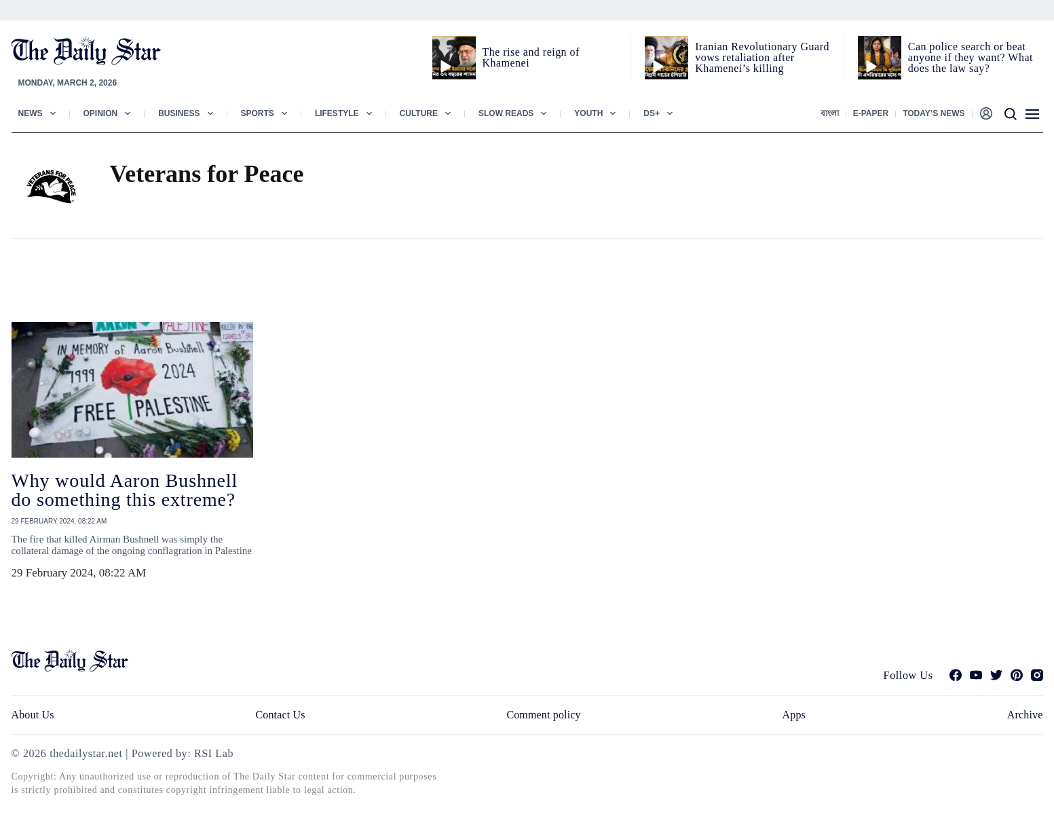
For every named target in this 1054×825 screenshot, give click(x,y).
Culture (419, 113)
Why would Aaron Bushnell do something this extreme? (125, 490)
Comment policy (543, 714)
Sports (257, 113)
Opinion (100, 113)
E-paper (870, 113)
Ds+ (651, 113)
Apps (794, 714)
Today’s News (933, 113)
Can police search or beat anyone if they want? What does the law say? (970, 57)
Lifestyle (337, 113)
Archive (1025, 714)
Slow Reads (505, 113)
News (30, 113)
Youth (588, 113)
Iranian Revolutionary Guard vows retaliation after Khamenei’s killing (762, 57)
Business (179, 113)
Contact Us (280, 714)
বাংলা (830, 113)
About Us (33, 714)
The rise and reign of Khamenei (531, 57)
